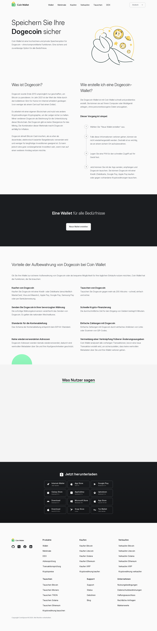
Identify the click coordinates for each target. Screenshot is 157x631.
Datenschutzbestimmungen (129, 590)
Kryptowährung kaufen (89, 571)
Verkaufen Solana (126, 556)
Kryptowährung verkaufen (130, 571)
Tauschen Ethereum (51, 605)
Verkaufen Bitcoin (126, 546)
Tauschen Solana (50, 600)
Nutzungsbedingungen (127, 585)
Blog (89, 600)
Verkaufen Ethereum (127, 561)
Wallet (51, 5)
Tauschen (97, 5)
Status (90, 590)
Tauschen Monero (51, 590)
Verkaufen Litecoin (126, 551)
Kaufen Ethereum (87, 561)
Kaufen (73, 5)
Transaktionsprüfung (52, 566)
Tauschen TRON (50, 595)
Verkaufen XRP (125, 566)
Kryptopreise (48, 571)
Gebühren (91, 595)
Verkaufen (85, 5)
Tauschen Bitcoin (50, 585)
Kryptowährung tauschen (54, 610)
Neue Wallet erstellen (78, 227)
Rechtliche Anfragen (126, 600)
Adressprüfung (49, 561)
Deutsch (137, 5)
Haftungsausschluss (126, 595)
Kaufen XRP (85, 566)
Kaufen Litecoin (86, 551)
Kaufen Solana (86, 556)
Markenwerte (123, 605)
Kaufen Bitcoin (86, 546)
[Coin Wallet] (20, 4)
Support (90, 585)
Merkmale (62, 5)
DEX (108, 5)
